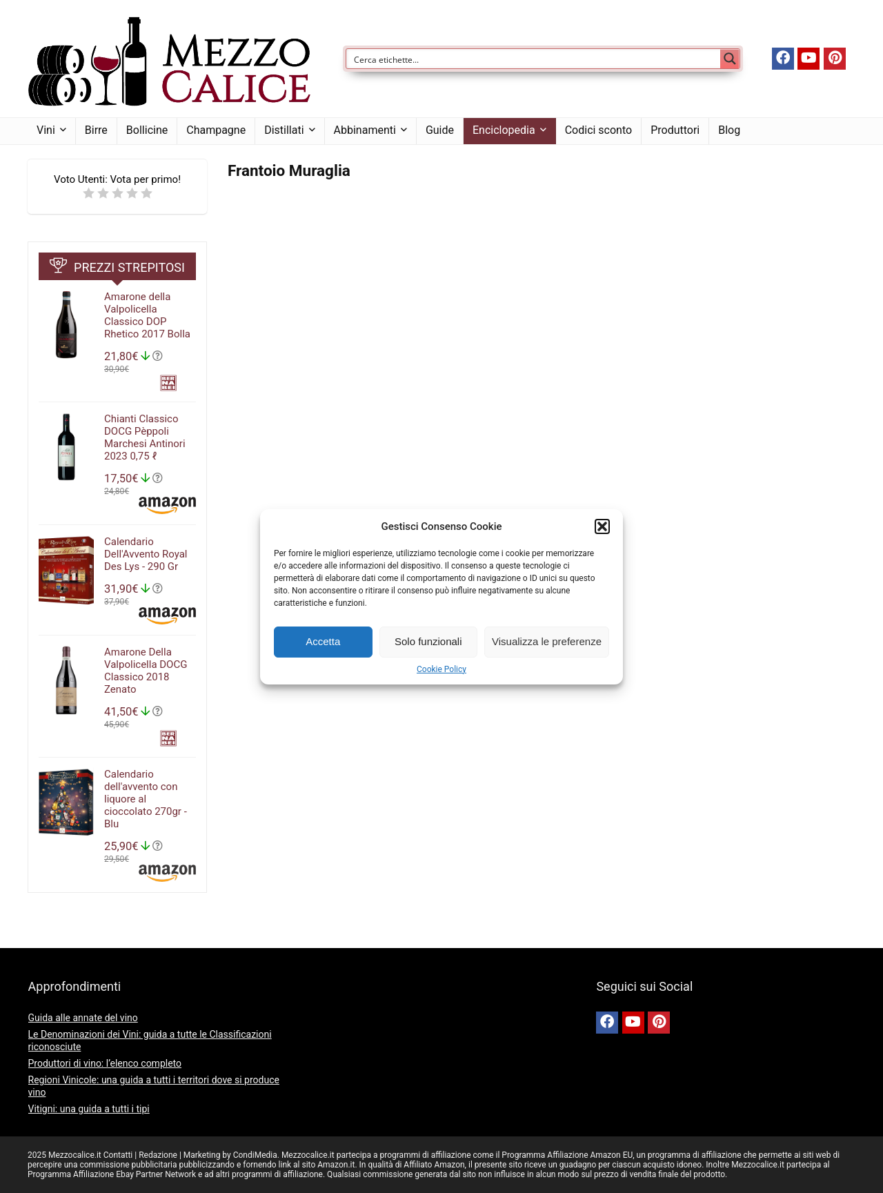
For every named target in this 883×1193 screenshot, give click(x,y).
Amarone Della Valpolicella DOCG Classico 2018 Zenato (145, 671)
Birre (96, 130)
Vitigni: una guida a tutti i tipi (89, 1108)
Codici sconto (598, 130)
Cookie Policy (441, 669)
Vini (46, 130)
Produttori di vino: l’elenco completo (104, 1063)
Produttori (675, 130)
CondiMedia (255, 1155)
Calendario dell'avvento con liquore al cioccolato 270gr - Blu (145, 799)
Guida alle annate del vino (83, 1017)
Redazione (158, 1155)
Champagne (216, 130)
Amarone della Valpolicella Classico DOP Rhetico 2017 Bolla (147, 315)
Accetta (323, 641)
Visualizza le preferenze (547, 641)
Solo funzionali (428, 641)
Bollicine (147, 130)
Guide (440, 130)
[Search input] (534, 58)
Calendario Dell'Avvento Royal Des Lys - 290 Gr (145, 554)
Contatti (118, 1155)
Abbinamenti (365, 130)
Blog (729, 130)
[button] (602, 526)
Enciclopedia (504, 130)
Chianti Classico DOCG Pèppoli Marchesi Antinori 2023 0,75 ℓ (145, 437)
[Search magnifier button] (730, 58)
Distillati (284, 130)
